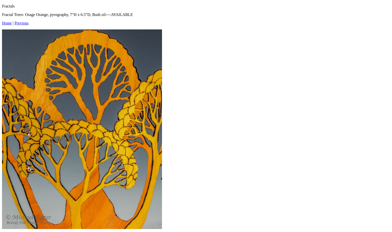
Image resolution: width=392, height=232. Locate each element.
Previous (21, 23)
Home (7, 23)
